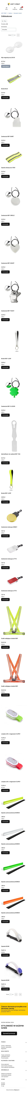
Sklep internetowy (12, 1089)
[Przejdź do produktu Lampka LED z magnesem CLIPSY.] (14, 715)
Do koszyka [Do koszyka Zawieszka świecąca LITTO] (5, 567)
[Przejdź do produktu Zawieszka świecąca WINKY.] (14, 516)
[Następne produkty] (16, 994)
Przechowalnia (4, 1058)
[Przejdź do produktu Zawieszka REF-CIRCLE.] (14, 197)
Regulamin (3, 1048)
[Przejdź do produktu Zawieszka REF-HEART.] (14, 245)
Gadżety (10, 13)
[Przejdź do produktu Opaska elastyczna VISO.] (14, 157)
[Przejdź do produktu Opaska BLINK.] (14, 935)
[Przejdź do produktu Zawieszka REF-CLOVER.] (14, 388)
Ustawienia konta (5, 1056)
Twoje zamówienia (5, 1055)
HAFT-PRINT (4, 13)
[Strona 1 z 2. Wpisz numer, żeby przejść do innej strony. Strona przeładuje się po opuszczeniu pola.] (12, 35)
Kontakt (3, 1083)
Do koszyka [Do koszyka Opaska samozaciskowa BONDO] (5, 821)
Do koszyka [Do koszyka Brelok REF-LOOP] (5, 367)
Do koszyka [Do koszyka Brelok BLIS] (5, 97)
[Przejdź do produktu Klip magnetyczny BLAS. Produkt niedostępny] (14, 47)
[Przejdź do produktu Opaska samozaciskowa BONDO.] (14, 802)
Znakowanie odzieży (6, 1075)
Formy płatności (5, 1064)
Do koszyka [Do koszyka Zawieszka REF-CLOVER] (5, 415)
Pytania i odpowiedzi (6, 1047)
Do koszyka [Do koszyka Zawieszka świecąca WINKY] (5, 535)
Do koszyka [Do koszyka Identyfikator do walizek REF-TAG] (5, 462)
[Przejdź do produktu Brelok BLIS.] (14, 78)
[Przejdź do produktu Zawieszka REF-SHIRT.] (14, 118)
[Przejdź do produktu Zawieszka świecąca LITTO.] (14, 548)
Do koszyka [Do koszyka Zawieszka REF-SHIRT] (5, 145)
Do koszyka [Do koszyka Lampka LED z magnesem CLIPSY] (5, 742)
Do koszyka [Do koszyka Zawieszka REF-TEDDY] (5, 319)
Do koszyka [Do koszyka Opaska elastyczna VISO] (5, 176)
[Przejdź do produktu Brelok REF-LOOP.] (14, 340)
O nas (2, 1086)
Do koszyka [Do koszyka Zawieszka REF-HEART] (5, 272)
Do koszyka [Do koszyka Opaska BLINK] (5, 955)
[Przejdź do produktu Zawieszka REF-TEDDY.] (14, 292)
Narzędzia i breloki (18, 13)
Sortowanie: (4, 26)
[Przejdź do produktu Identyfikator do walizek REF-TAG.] (14, 436)
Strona (9, 35)
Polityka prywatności (6, 1073)
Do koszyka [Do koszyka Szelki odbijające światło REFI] (5, 647)
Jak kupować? (4, 1076)
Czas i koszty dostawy (6, 1065)
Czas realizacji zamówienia (7, 1067)
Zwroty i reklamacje (6, 1045)
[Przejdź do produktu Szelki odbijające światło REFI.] (14, 620)
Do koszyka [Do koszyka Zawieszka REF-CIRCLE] (5, 224)
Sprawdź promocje (9, 1033)
